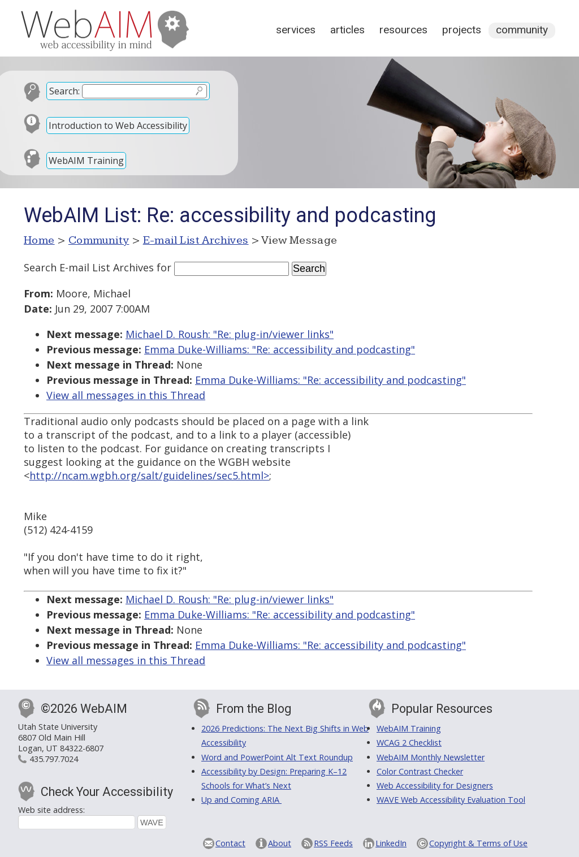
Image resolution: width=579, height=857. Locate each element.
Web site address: (51, 809)
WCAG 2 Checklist (409, 742)
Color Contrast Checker (420, 771)
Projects (461, 29)
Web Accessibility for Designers (435, 785)
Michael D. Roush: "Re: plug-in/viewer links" (230, 334)
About (279, 843)
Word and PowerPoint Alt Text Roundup (277, 757)
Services (296, 29)
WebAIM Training (86, 160)
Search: (64, 91)
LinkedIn (391, 843)
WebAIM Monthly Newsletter (431, 757)
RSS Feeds (333, 843)
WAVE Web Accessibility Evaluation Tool (451, 799)
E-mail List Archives (196, 240)
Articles (347, 29)
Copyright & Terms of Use (478, 843)
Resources (403, 29)
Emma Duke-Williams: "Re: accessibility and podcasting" (279, 349)
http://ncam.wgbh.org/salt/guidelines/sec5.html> (149, 475)
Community (522, 29)
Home (39, 240)
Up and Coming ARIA (241, 799)
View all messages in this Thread (125, 395)
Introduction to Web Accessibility (118, 125)
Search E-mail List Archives (89, 267)
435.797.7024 (53, 759)
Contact (230, 843)
